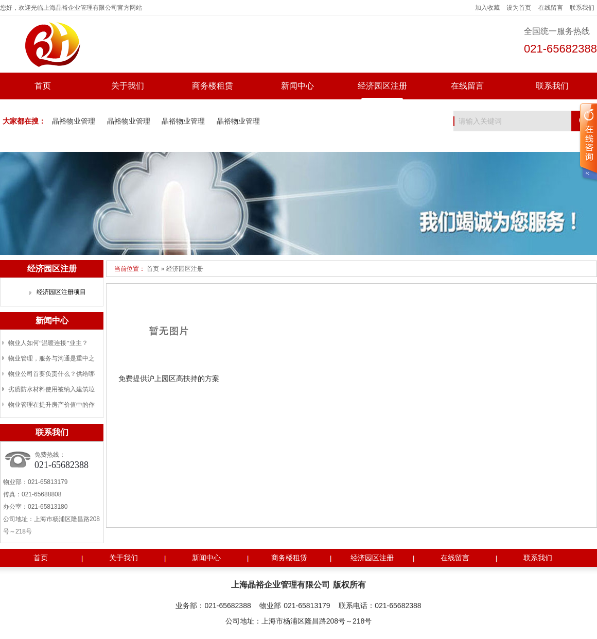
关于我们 (127, 85)
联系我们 (582, 7)
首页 (42, 85)
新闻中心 (297, 85)
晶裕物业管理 (73, 121)
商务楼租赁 (212, 85)
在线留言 (550, 7)
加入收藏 (487, 7)
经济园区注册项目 (61, 292)
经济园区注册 (382, 85)
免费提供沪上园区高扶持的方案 (168, 379)
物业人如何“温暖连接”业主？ (48, 343)
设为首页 (518, 7)
